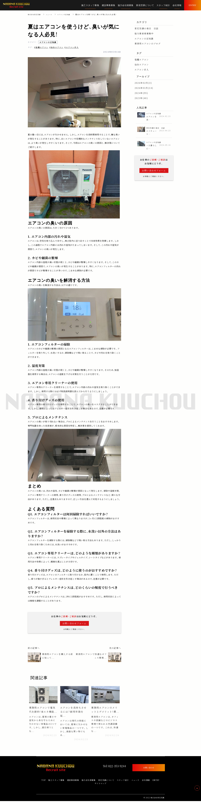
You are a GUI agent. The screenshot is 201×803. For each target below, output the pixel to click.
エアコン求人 (142, 69)
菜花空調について (106, 782)
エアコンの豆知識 (67, 14)
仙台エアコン (142, 64)
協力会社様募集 (89, 782)
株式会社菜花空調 (35, 14)
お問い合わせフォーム (74, 623)
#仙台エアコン (56, 47)
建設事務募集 (73, 782)
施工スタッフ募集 (56, 782)
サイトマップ (100, 785)
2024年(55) (141, 93)
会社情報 (146, 782)
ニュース (51, 14)
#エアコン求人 (71, 47)
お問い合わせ (148, 769)
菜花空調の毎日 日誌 (147, 28)
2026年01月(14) (144, 87)
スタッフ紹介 (123, 782)
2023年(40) (141, 98)
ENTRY (156, 782)
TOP (43, 782)
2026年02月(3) (143, 82)
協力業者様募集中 (144, 33)
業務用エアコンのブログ (148, 43)
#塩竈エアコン (41, 47)
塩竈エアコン (142, 59)
